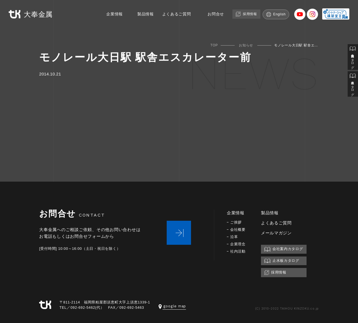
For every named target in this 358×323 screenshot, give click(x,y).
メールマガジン (277, 233)
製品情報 (139, 13)
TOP (214, 45)
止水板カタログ (353, 87)
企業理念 (238, 244)
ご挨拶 (236, 222)
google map (172, 306)
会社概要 (238, 229)
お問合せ (213, 13)
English (276, 13)
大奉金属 (31, 13)
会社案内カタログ (353, 58)
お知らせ (246, 45)
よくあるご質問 (172, 13)
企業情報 (107, 13)
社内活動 (238, 251)
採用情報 (245, 13)
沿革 (234, 237)
